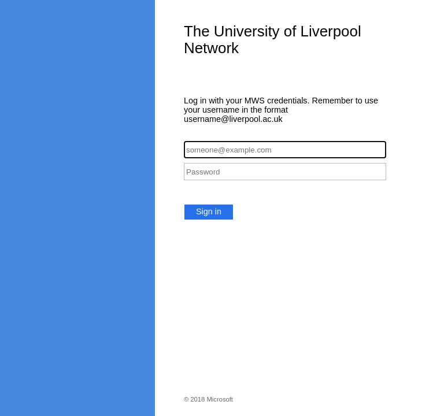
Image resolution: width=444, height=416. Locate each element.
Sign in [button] (208, 211)
